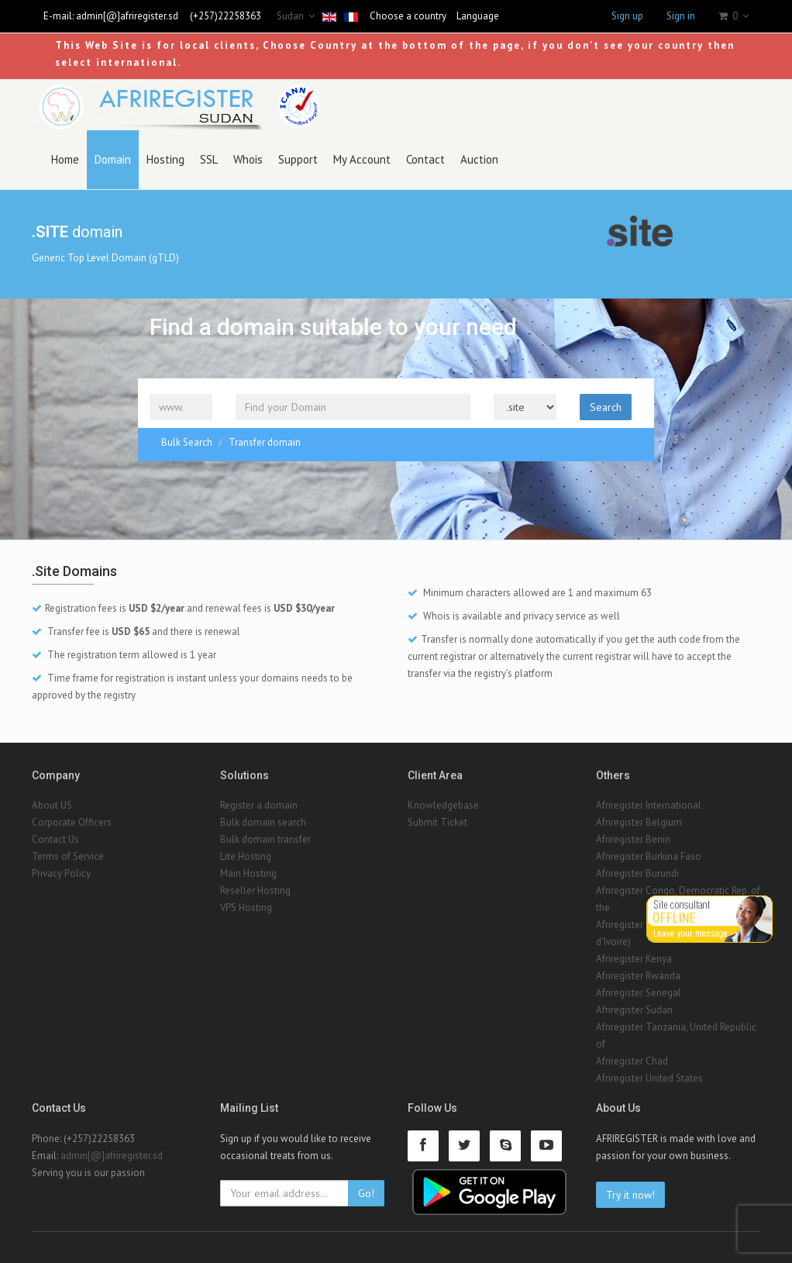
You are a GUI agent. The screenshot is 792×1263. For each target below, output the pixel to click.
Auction (479, 159)
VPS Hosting (246, 907)
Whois (248, 159)
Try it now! (630, 1195)
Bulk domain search (263, 822)
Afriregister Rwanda (638, 975)
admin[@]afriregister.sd (127, 15)
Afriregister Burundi (637, 873)
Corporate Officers (72, 822)
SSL (209, 159)
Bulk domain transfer (265, 839)
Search (606, 407)
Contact (425, 159)
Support (298, 159)
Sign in (680, 15)
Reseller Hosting (255, 890)
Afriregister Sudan (634, 1009)
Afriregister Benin (633, 839)
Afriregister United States (649, 1078)
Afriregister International (648, 805)
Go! (366, 1193)
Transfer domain (265, 442)
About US (52, 805)
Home (65, 159)
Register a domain (259, 805)
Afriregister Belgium (639, 822)
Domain (113, 159)
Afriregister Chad (632, 1061)
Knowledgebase (443, 805)
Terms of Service (68, 856)
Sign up (627, 15)
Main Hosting (248, 873)
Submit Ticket (437, 822)
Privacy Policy (61, 873)
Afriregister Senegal (638, 992)
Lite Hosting (245, 856)
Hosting (165, 159)
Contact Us (55, 839)
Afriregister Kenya (634, 958)
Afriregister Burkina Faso (648, 856)
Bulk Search (186, 442)
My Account (362, 159)
